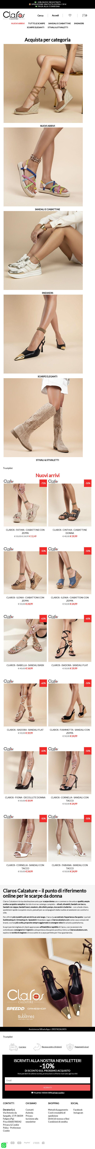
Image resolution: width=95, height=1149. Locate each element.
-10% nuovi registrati (47, 2)
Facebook (78, 1109)
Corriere (22, 1047)
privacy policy (58, 1092)
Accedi (55, 15)
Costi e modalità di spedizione (56, 1114)
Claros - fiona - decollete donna (25, 797)
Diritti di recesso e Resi (58, 1118)
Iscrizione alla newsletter (32, 1120)
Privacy (29, 1115)
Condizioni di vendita (58, 1121)
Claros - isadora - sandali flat (69, 665)
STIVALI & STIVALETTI (58, 27)
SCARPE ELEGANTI (35, 27)
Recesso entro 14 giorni (52, 1047)
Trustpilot (8, 468)
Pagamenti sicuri (82, 1047)
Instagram (78, 1112)
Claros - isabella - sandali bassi (25, 665)
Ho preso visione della (48, 1092)
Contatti (30, 1109)
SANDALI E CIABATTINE (59, 23)
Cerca (40, 15)
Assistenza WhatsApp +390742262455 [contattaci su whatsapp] (47, 1029)
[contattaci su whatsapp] (3, 1145)
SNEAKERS (79, 23)
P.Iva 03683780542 (12, 1121)
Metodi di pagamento (58, 1109)
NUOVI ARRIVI (18, 23)
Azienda (29, 1112)
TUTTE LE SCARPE (36, 23)
